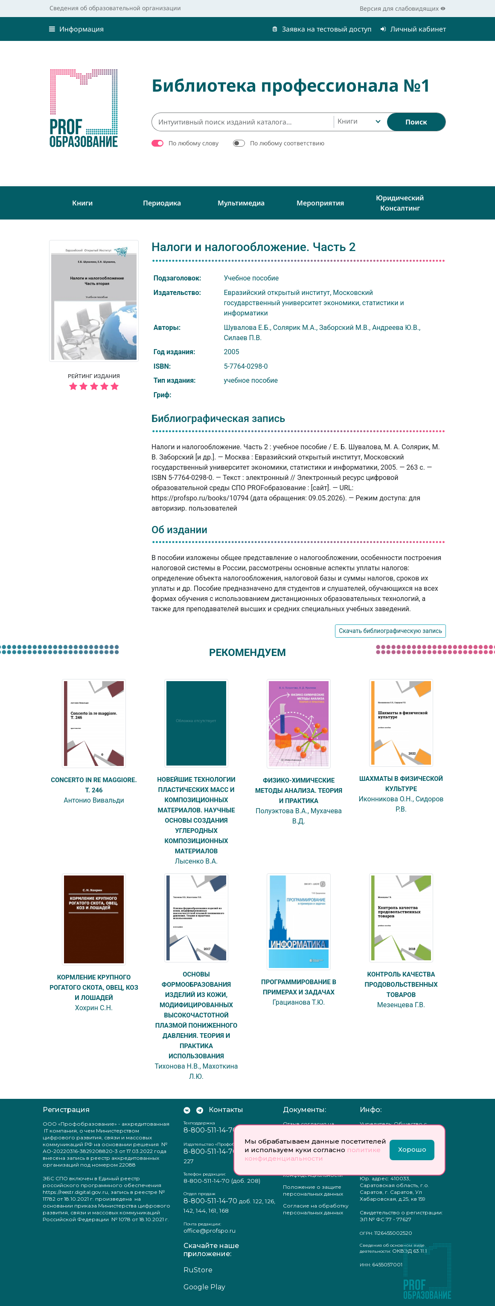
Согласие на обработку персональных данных (316, 1209)
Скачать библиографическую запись (390, 630)
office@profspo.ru (209, 1230)
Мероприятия (320, 203)
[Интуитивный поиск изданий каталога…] (242, 122)
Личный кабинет (413, 29)
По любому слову (193, 143)
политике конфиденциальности (313, 1154)
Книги (82, 203)
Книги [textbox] (348, 121)
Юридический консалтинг (400, 203)
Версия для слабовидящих (403, 8)
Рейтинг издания (94, 383)
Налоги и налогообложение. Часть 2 (253, 247)
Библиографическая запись (218, 419)
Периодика (162, 203)
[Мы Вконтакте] (186, 1110)
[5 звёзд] (94, 386)
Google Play (204, 1287)
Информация (76, 29)
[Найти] (416, 122)
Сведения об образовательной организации (115, 8)
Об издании (179, 530)
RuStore (198, 1270)
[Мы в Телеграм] (199, 1110)
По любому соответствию (287, 143)
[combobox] (358, 122)
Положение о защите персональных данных (313, 1190)
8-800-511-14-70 (210, 1130)
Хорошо (412, 1149)
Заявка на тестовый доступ (322, 29)
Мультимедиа (241, 203)
